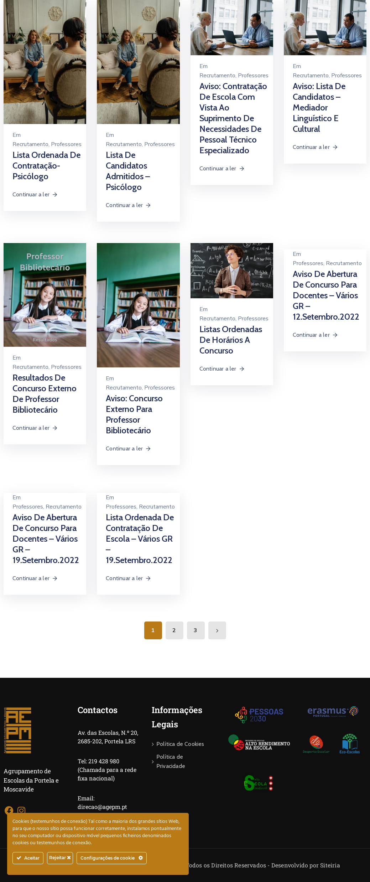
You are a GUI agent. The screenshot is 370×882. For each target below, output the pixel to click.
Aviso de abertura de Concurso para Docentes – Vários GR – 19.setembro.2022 (45, 538)
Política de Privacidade (170, 761)
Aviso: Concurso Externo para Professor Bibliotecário (134, 414)
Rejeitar (60, 857)
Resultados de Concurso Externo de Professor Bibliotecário (44, 393)
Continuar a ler (35, 194)
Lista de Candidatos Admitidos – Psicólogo (128, 171)
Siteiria (330, 865)
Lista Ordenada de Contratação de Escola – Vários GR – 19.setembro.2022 (140, 538)
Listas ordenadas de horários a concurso (230, 340)
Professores (66, 144)
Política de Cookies (180, 744)
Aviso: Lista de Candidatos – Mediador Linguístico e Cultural (319, 107)
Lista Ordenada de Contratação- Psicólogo (46, 165)
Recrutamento (30, 144)
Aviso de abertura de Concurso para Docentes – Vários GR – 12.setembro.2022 (326, 295)
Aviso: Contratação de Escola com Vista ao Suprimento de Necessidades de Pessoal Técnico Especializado (233, 118)
